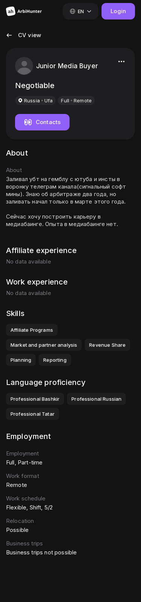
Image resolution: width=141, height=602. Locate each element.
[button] (23, 39)
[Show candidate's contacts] (42, 122)
